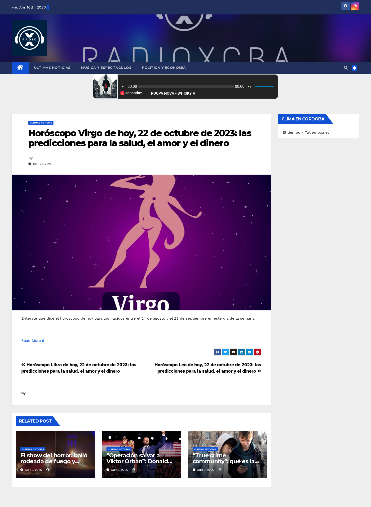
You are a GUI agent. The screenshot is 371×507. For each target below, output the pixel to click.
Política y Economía (164, 68)
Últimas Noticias (52, 68)
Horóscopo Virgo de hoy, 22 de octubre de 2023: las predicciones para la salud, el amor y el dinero (139, 138)
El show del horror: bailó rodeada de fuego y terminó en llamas (53, 461)
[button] (346, 68)
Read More (31, 340)
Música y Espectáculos (106, 68)
